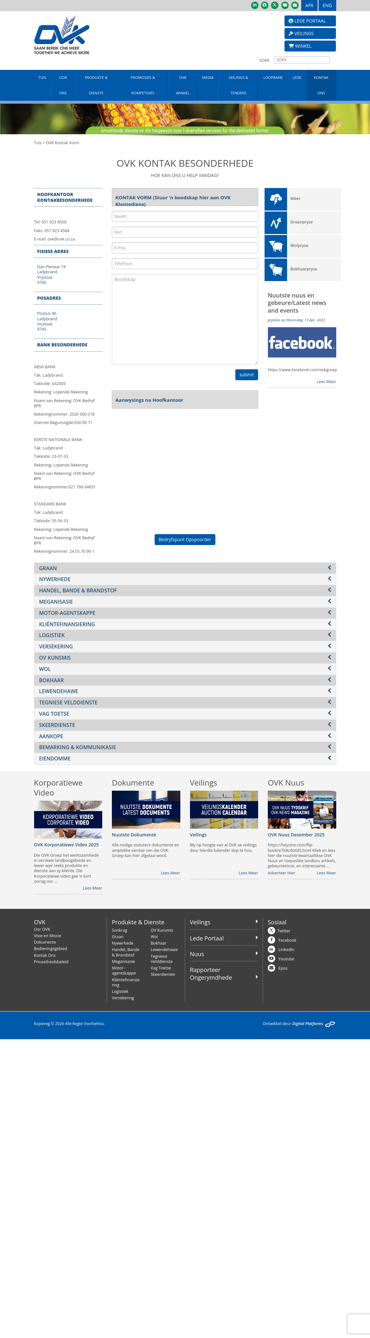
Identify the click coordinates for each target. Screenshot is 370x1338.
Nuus (197, 954)
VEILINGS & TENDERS (238, 85)
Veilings (200, 922)
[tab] (185, 568)
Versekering (123, 998)
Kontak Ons (45, 955)
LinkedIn (286, 949)
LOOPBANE (273, 77)
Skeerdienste (163, 974)
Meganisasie (123, 961)
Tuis (38, 143)
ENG (327, 5)
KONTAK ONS (321, 85)
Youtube (286, 959)
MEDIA (208, 77)
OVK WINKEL (183, 85)
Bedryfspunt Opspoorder (185, 539)
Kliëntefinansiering (126, 982)
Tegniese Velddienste (162, 959)
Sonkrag (119, 930)
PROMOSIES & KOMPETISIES (143, 85)
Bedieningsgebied (50, 948)
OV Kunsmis (162, 930)
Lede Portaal (207, 938)
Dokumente (45, 942)
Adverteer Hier (281, 873)
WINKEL (300, 46)
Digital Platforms (307, 1023)
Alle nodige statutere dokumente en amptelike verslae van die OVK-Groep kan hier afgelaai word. (145, 850)
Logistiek (120, 991)
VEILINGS (301, 33)
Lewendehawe (164, 949)
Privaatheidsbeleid (51, 962)
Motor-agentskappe (124, 970)
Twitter (284, 931)
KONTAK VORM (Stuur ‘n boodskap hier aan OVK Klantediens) (172, 198)
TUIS (42, 77)
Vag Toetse (161, 968)
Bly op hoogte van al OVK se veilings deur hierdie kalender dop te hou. (223, 848)
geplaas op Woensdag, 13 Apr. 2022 (296, 319)
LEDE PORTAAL (307, 21)
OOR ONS (63, 85)
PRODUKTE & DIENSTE (96, 85)
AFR (309, 5)
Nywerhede (122, 943)
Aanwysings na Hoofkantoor (149, 400)
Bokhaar (159, 943)
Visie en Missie (47, 935)
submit (246, 375)
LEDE (297, 77)
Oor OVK (42, 929)
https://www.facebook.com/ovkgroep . (302, 372)
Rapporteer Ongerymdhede (211, 973)
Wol (154, 936)
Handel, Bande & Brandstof (126, 952)
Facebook (287, 940)
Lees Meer (326, 381)
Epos (282, 968)
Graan (117, 936)
